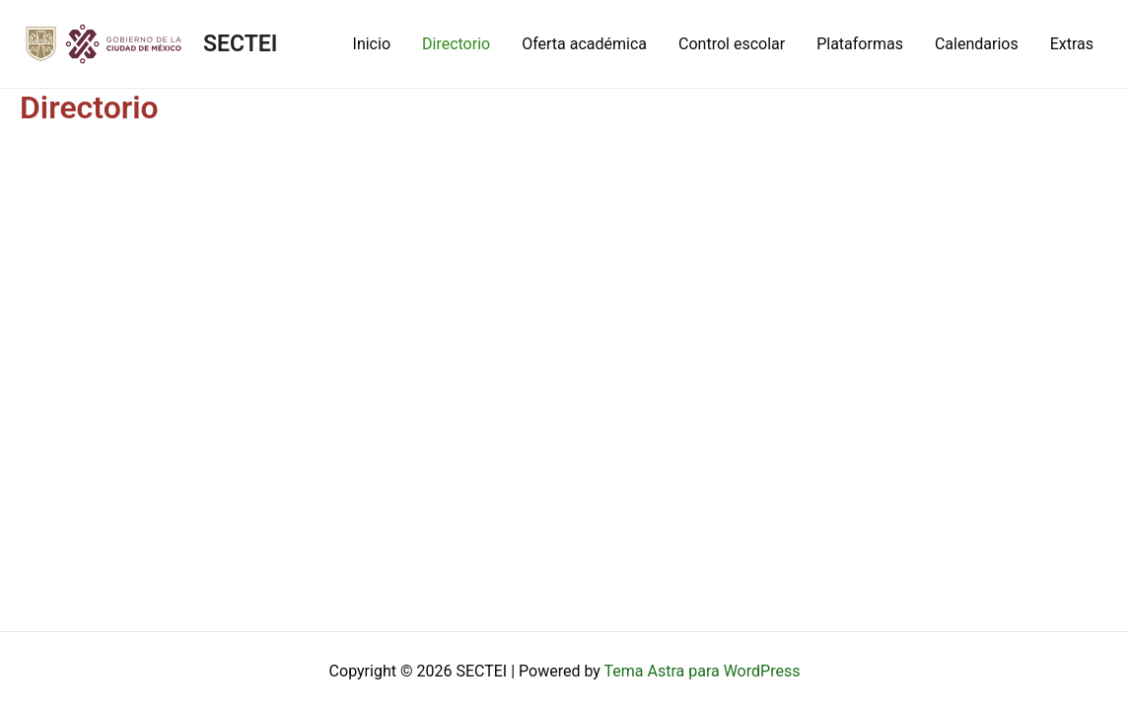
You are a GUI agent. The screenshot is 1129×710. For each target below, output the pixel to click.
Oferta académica (584, 44)
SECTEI (240, 44)
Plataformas (859, 44)
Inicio (371, 44)
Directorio (456, 44)
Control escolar (731, 44)
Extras (1072, 44)
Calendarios (977, 44)
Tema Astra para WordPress (702, 671)
